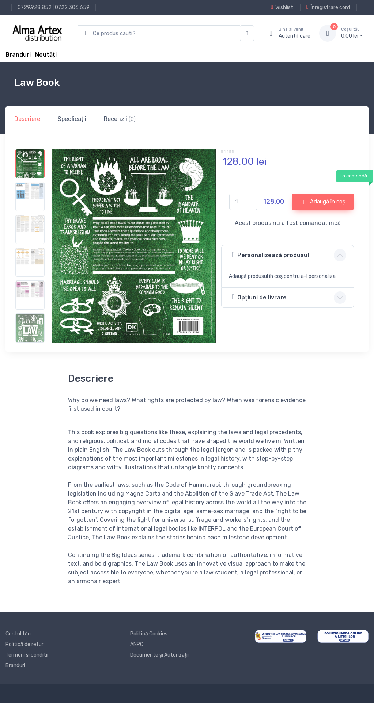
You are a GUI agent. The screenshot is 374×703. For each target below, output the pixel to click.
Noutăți (46, 54)
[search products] (159, 33)
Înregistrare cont (328, 7)
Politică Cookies (148, 634)
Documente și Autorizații (159, 655)
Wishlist (282, 7)
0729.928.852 (35, 7)
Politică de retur (24, 644)
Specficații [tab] (72, 118)
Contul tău (18, 634)
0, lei (352, 33)
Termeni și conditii (26, 655)
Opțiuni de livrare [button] (259, 297)
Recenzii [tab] (120, 118)
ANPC (136, 644)
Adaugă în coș (324, 202)
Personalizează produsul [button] (270, 255)
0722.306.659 (72, 7)
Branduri (18, 54)
